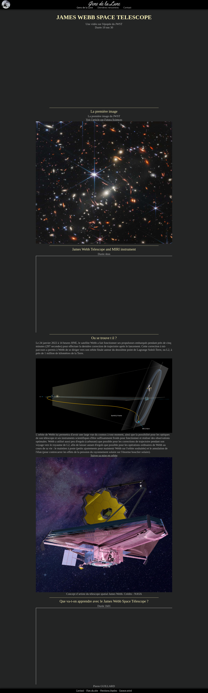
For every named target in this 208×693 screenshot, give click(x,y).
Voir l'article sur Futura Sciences (104, 119)
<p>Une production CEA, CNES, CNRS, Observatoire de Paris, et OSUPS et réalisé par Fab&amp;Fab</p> (104, 294)
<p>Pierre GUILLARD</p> (104, 646)
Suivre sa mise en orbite (104, 455)
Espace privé (125, 690)
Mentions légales (108, 690)
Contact (80, 690)
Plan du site (92, 690)
